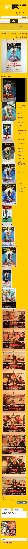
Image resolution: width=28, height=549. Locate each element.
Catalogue (6, 26)
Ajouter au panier (22, 502)
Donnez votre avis (6, 517)
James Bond (14, 26)
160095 (21, 26)
